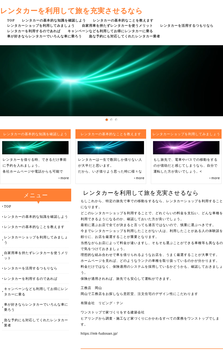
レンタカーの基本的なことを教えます (123, 20)
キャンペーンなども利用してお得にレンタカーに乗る (110, 31)
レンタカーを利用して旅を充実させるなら (71, 10)
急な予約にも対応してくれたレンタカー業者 (124, 36)
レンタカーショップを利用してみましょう (41, 25)
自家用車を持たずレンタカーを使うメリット (117, 25)
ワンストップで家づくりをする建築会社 (113, 312)
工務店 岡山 (91, 288)
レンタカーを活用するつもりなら (187, 25)
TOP (11, 20)
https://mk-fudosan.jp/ (99, 333)
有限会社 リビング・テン (102, 303)
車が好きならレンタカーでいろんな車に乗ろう (44, 36)
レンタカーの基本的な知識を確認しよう (54, 20)
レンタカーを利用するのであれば (33, 31)
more (64, 178)
